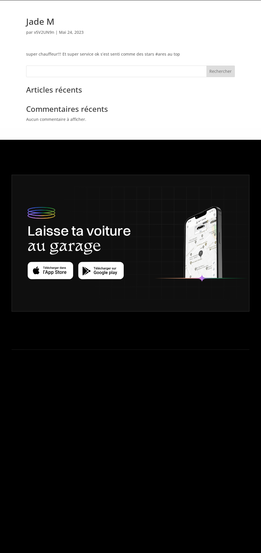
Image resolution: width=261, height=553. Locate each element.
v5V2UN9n (44, 32)
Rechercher (220, 71)
